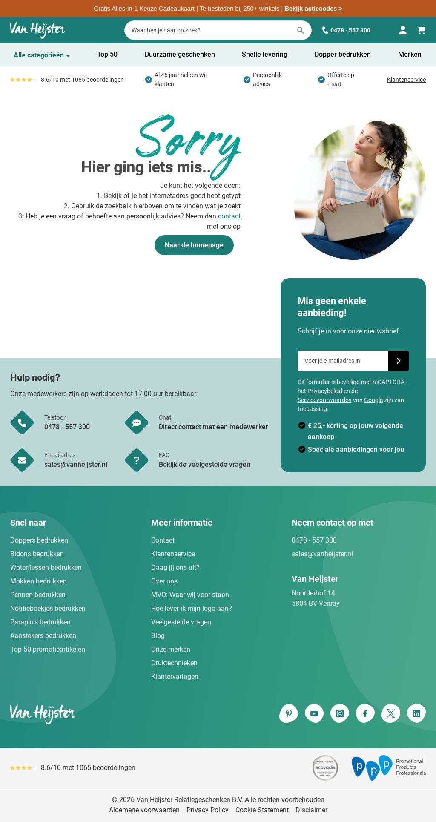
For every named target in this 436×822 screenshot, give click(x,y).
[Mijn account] (403, 30)
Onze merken (170, 649)
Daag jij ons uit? (175, 567)
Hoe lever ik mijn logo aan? (191, 608)
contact (229, 216)
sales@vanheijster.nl (322, 554)
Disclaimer (311, 810)
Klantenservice (406, 79)
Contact (163, 540)
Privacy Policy (207, 810)
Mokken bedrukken (38, 581)
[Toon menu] (42, 55)
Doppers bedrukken (39, 540)
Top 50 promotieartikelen (47, 649)
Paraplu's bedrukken (40, 622)
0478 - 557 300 (346, 30)
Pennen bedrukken (38, 595)
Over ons (164, 581)
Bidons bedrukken (37, 554)
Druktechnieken (174, 663)
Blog (158, 636)
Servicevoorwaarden (325, 400)
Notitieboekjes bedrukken (48, 608)
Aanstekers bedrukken (43, 636)
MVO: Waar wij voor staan (190, 595)
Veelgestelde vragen (181, 622)
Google (373, 400)
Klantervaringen (174, 677)
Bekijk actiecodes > (313, 8)
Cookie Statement (262, 810)
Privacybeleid (324, 391)
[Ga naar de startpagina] (37, 30)
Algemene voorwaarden (144, 810)
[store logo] (112, 714)
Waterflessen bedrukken (46, 567)
